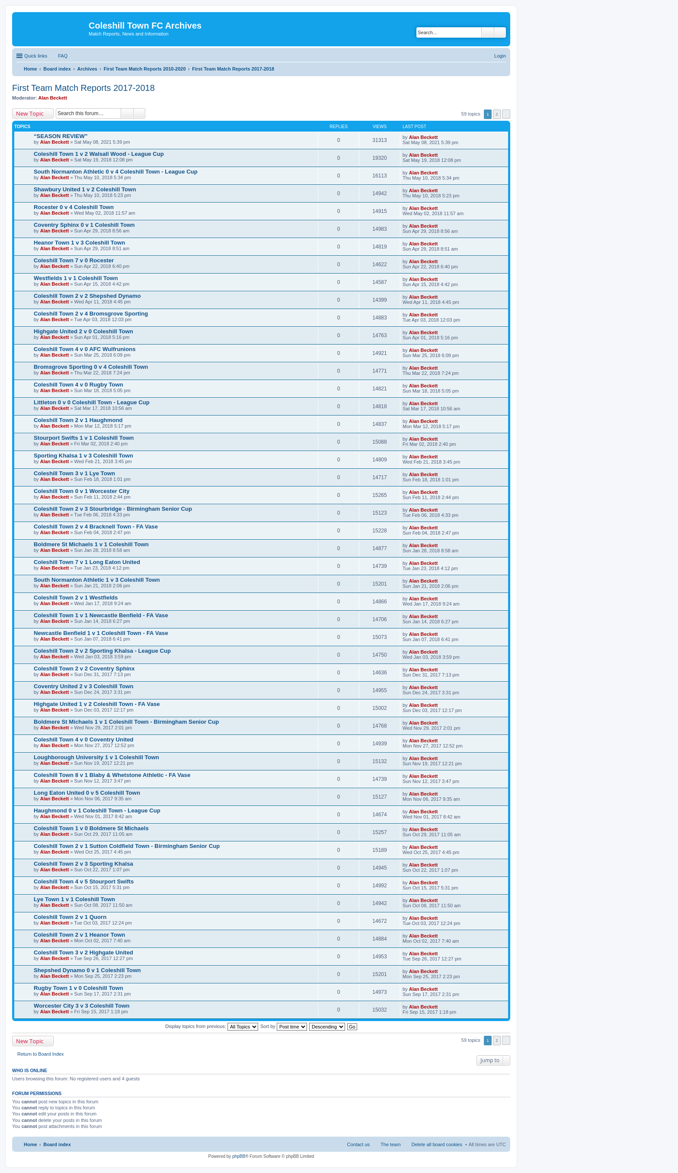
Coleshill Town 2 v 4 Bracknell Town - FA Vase (96, 526)
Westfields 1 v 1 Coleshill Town (76, 278)
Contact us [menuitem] (358, 1144)
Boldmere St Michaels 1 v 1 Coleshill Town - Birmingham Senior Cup (126, 722)
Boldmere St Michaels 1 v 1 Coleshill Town (91, 544)
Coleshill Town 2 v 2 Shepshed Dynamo (87, 296)
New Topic (30, 113)
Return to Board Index (40, 1054)
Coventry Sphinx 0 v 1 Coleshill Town (84, 225)
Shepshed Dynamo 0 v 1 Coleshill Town (87, 970)
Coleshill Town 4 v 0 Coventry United (84, 739)
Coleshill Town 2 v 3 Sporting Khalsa (83, 863)
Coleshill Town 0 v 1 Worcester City (82, 491)
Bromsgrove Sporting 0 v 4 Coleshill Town (91, 367)
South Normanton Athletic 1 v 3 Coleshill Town (97, 580)
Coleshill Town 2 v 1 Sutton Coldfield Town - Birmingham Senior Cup (127, 846)
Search (487, 32)
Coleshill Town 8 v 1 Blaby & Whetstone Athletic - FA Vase (112, 775)
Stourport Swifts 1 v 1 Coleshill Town (84, 438)
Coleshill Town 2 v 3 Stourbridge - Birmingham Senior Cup (113, 509)
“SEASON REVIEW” (61, 136)
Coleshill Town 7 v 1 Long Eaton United (87, 562)
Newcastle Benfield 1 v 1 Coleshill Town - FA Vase (101, 633)
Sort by (283, 1026)
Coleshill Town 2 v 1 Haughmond (78, 420)
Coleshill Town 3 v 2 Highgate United (83, 952)
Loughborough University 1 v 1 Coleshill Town (96, 757)
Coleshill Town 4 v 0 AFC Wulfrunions (85, 349)
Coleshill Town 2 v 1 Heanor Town (79, 934)
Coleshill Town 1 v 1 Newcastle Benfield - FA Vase (101, 615)
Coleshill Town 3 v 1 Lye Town (74, 473)
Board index (57, 1144)
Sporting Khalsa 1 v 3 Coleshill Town (83, 455)
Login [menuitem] (500, 55)
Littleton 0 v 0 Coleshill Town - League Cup (92, 402)
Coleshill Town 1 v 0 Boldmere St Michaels (91, 828)
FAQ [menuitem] (62, 55)
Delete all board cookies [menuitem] (437, 1144)
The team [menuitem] (390, 1144)
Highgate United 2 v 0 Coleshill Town (83, 331)
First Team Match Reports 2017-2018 (83, 88)
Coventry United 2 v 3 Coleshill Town (84, 686)
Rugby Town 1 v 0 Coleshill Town (78, 988)
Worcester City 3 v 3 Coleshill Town (82, 1005)
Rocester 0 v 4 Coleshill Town (74, 207)
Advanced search (500, 32)
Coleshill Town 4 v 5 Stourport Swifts (84, 881)
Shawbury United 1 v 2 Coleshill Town (85, 189)
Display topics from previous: (211, 1026)
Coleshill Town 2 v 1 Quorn (70, 917)
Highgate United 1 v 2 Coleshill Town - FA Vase (97, 704)
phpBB (238, 1156)
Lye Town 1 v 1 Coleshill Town (74, 899)
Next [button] (506, 114)
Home (30, 1144)
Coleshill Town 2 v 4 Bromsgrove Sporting (91, 313)
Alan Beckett (52, 97)
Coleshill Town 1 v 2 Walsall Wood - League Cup (99, 154)
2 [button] (497, 114)
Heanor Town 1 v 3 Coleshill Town (79, 242)
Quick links (35, 55)
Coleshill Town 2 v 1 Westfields (76, 597)
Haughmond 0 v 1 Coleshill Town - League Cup (97, 810)
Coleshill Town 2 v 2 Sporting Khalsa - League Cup (102, 651)
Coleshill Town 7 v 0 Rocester (74, 260)
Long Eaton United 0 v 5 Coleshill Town (87, 793)
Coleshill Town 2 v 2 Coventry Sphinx (84, 668)
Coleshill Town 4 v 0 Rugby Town (78, 384)
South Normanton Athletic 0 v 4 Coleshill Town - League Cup (116, 171)
